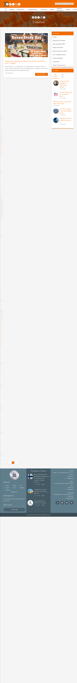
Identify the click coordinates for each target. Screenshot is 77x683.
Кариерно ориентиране (60, 9)
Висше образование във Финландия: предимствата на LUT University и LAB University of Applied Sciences (41, 478)
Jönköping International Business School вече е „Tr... (65, 120)
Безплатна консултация (66, 3)
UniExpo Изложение (58, 47)
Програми (21, 487)
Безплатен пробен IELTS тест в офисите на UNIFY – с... (66, 94)
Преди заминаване (58, 58)
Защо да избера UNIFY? (59, 44)
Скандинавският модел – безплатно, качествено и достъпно (40, 491)
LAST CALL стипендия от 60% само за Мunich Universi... (65, 111)
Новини (55, 37)
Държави (11, 9)
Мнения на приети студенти (60, 51)
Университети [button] (21, 9)
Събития (51, 9)
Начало (6, 485)
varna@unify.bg (70, 489)
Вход (57, 3)
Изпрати (14, 509)
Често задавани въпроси (59, 54)
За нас (6, 9)
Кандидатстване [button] (33, 9)
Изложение (44, 9)
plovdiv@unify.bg (70, 498)
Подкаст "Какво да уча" (59, 65)
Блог (20, 485)
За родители (56, 61)
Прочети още (42, 74)
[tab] (55, 75)
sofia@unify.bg (70, 478)
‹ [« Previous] (5, 462)
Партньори (6, 490)
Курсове (68, 9)
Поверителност (14, 491)
